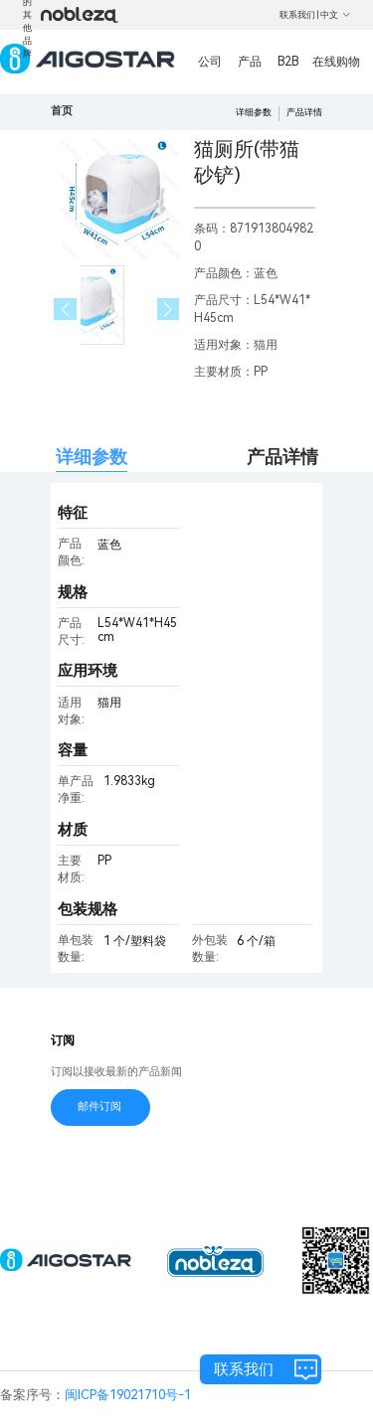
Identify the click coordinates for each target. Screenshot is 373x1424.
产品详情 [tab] (282, 456)
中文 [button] (335, 15)
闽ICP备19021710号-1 (128, 1394)
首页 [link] (62, 110)
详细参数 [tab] (91, 456)
